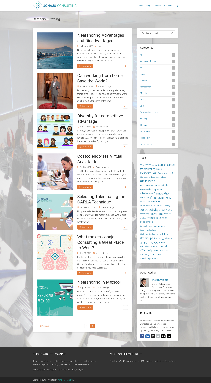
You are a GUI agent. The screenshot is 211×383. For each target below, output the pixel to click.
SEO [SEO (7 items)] (144, 217)
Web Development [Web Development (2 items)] (162, 250)
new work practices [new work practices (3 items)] (150, 205)
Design (157, 74)
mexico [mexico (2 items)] (144, 201)
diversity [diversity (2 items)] (144, 189)
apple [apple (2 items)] (159, 169)
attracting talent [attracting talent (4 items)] (149, 173)
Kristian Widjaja (104, 86)
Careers (157, 6)
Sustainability (157, 131)
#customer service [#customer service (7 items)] (164, 164)
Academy (168, 6)
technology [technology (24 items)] (151, 242)
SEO (157, 106)
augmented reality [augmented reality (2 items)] (166, 173)
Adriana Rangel (102, 127)
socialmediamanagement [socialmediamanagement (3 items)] (153, 226)
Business (157, 68)
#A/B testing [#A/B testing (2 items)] (146, 165)
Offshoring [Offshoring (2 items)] (165, 206)
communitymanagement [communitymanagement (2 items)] (151, 185)
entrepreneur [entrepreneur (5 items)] (156, 189)
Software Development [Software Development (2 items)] (150, 234)
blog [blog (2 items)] (158, 177)
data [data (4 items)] (166, 185)
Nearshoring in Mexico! (99, 282)
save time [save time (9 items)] (157, 213)
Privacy (157, 99)
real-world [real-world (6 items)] (166, 209)
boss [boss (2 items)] (164, 177)
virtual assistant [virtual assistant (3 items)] (148, 246)
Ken (99, 46)
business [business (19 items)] (148, 181)
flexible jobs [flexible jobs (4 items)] (147, 193)
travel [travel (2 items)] (164, 242)
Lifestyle (157, 80)
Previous (45, 326)
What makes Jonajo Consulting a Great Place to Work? (100, 242)
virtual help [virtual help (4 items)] (163, 246)
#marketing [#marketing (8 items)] (148, 169)
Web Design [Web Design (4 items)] (147, 250)
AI (157, 55)
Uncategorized (157, 144)
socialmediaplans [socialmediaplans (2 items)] (148, 230)
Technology (157, 138)
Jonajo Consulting (65, 380)
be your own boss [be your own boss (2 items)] (148, 177)
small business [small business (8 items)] (158, 217)
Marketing (157, 93)
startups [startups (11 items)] (147, 238)
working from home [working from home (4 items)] (151, 254)
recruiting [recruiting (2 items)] (145, 214)
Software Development (157, 112)
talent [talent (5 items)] (170, 238)
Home (140, 6)
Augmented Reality (157, 61)
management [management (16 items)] (161, 197)
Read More (85, 66)
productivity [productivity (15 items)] (150, 209)
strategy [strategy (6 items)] (160, 238)
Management (157, 87)
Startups (157, 125)
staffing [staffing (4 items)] (165, 234)
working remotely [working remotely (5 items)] (150, 258)
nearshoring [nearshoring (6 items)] (155, 201)
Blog (148, 6)
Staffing (157, 119)
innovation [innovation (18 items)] (163, 193)
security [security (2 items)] (168, 214)
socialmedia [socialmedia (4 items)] (147, 222)
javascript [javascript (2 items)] (145, 197)
